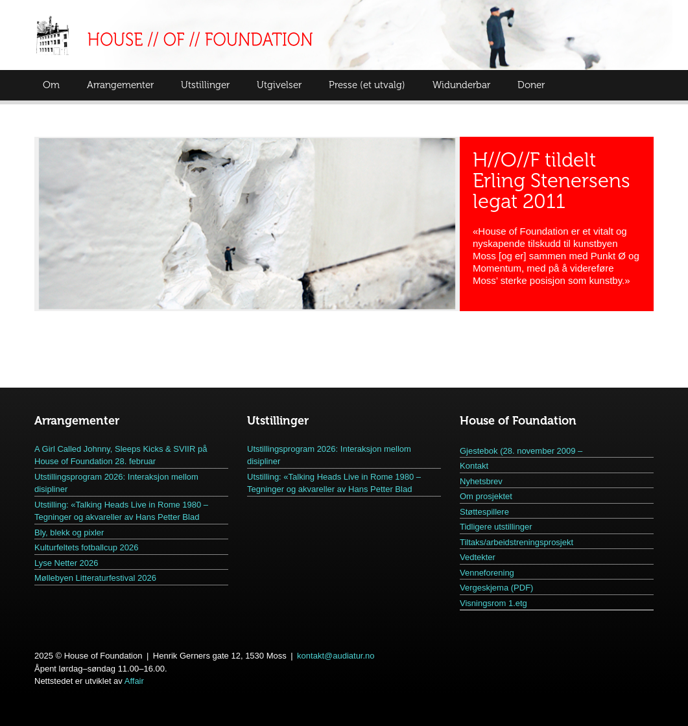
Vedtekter (477, 557)
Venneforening (487, 573)
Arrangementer (120, 85)
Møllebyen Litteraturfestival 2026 (95, 578)
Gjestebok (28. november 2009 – (521, 451)
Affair (134, 681)
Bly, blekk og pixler (69, 532)
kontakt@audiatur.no (335, 656)
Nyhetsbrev (481, 481)
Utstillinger (205, 85)
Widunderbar (461, 85)
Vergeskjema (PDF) (496, 587)
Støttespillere (484, 512)
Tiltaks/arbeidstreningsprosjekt (516, 542)
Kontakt (474, 466)
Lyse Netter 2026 (66, 563)
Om (51, 85)
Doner (531, 85)
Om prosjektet (486, 496)
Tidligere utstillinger (496, 527)
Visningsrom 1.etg (493, 603)
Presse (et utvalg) (367, 85)
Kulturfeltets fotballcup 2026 (86, 547)
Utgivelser (279, 85)
